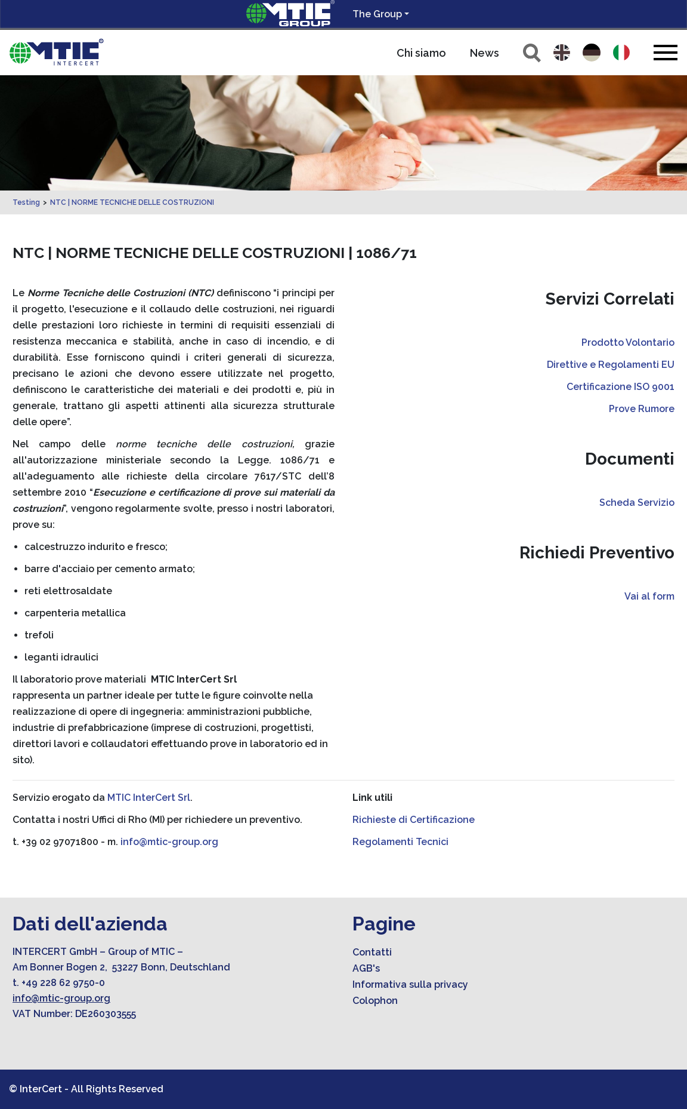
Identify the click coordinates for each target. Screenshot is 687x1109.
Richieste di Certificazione (413, 819)
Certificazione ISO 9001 (620, 386)
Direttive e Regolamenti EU (610, 364)
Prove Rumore (641, 408)
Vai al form (649, 596)
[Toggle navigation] (665, 52)
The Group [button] (377, 14)
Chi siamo (421, 53)
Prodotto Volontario (627, 342)
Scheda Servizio (636, 502)
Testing (26, 202)
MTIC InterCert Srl (148, 797)
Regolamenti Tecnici (400, 841)
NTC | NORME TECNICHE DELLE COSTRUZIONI (132, 202)
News (484, 53)
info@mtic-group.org (169, 841)
